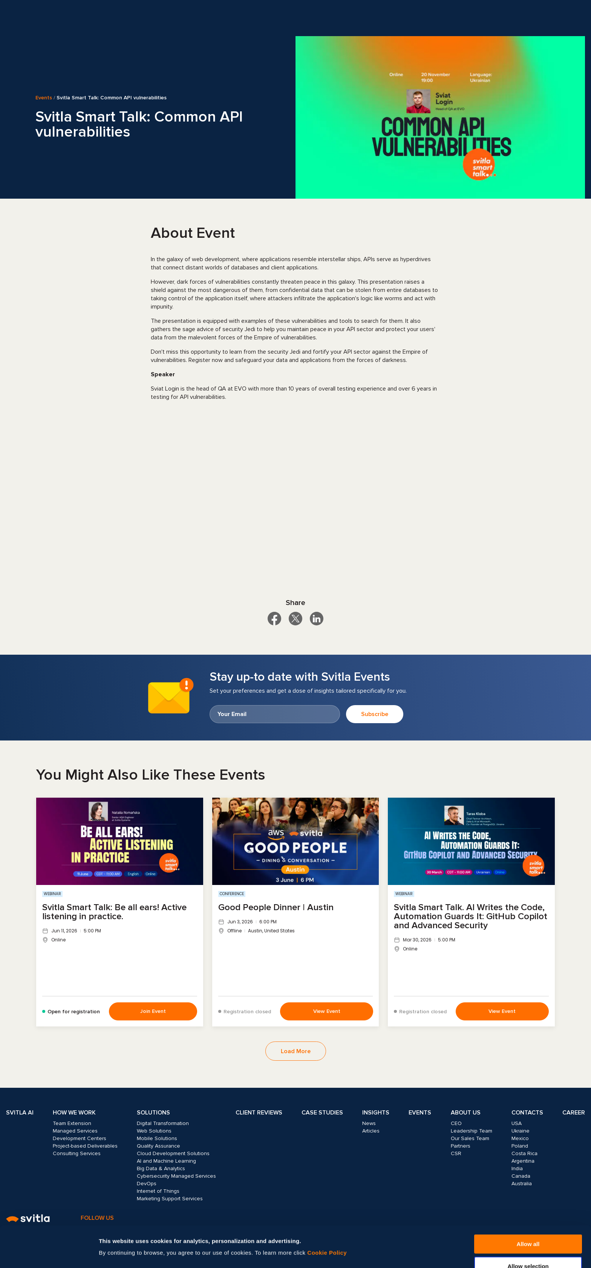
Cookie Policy (327, 1214)
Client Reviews (259, 1112)
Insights (375, 1112)
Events (43, 97)
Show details (406, 1238)
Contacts (527, 1112)
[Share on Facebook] (274, 619)
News (369, 1123)
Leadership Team (471, 1131)
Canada (520, 1176)
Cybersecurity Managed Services (176, 1176)
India (517, 1168)
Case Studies (322, 1112)
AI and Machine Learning (166, 1161)
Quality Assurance (158, 1146)
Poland (519, 1146)
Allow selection (527, 1227)
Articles (371, 1131)
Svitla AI (20, 1112)
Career (573, 1112)
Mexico (520, 1138)
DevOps (146, 1183)
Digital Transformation (163, 1123)
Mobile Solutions (157, 1138)
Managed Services (75, 1131)
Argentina (522, 1161)
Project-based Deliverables (85, 1146)
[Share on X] (295, 619)
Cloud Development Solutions (173, 1153)
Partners (460, 1146)
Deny (528, 1249)
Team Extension (72, 1123)
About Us (466, 1112)
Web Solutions (154, 1131)
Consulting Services (77, 1153)
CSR (456, 1153)
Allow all (528, 1205)
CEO (456, 1123)
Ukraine (520, 1131)
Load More (296, 1051)
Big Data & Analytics (161, 1168)
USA (516, 1123)
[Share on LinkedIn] (317, 619)
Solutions (153, 1112)
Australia (521, 1183)
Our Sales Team (470, 1138)
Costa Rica (524, 1153)
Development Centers (79, 1138)
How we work (74, 1112)
